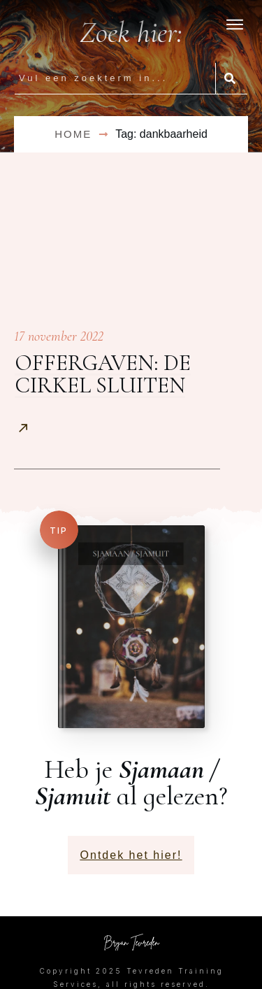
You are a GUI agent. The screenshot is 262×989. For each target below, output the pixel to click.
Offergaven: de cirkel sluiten (103, 374)
